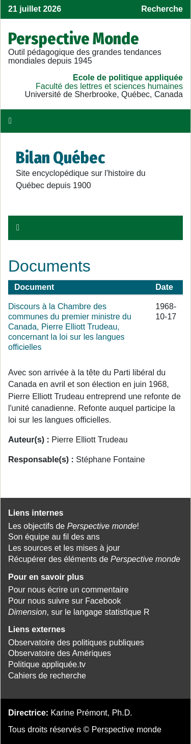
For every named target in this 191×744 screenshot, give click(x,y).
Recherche (162, 9)
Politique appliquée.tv (47, 664)
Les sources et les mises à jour (64, 548)
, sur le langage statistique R (78, 612)
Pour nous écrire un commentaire (68, 589)
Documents (49, 266)
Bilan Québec (60, 157)
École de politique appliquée (128, 77)
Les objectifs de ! (73, 526)
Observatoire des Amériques (59, 653)
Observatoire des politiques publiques (76, 642)
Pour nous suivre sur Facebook (64, 601)
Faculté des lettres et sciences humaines (109, 86)
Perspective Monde (73, 38)
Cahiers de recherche (47, 675)
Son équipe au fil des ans (54, 536)
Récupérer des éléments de (94, 559)
